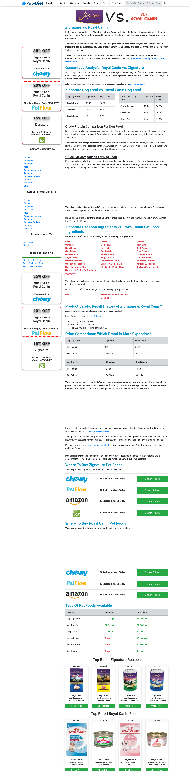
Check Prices (152, 478)
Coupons (74, 3)
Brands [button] (49, 3)
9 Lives (27, 200)
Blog (96, 3)
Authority (28, 179)
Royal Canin (28, 242)
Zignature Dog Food (32, 260)
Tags (105, 3)
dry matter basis (137, 84)
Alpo (26, 167)
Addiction (28, 160)
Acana (27, 157)
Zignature (27, 245)
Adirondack (29, 163)
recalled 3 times (93, 316)
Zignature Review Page (140, 58)
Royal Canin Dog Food (33, 263)
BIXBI (26, 186)
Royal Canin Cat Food (33, 266)
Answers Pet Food (32, 176)
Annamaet (29, 173)
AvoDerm (28, 182)
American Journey (32, 170)
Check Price (76, 706)
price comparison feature (100, 445)
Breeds (62, 3)
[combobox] (143, 3)
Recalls (86, 3)
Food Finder (117, 3)
